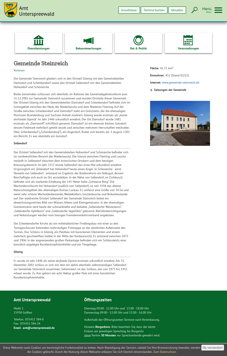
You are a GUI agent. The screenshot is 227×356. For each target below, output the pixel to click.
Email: (17, 328)
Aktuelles (177, 10)
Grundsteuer (129, 10)
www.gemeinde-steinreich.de (180, 82)
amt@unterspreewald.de (39, 328)
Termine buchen (154, 10)
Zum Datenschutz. (165, 352)
